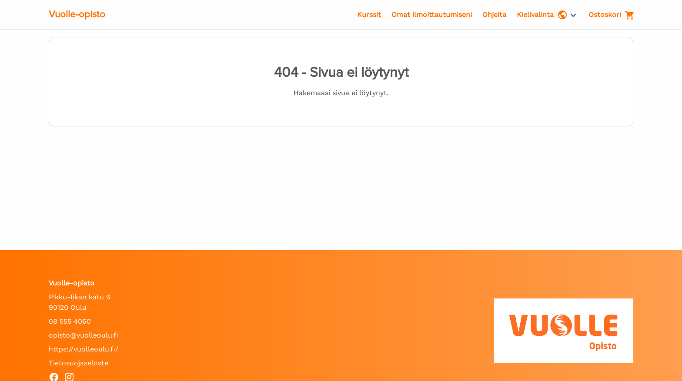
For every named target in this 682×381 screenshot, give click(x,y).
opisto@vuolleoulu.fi (83, 335)
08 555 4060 (70, 321)
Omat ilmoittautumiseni (431, 14)
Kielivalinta (542, 15)
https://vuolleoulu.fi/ (83, 349)
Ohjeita (494, 14)
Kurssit (369, 14)
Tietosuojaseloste (78, 363)
